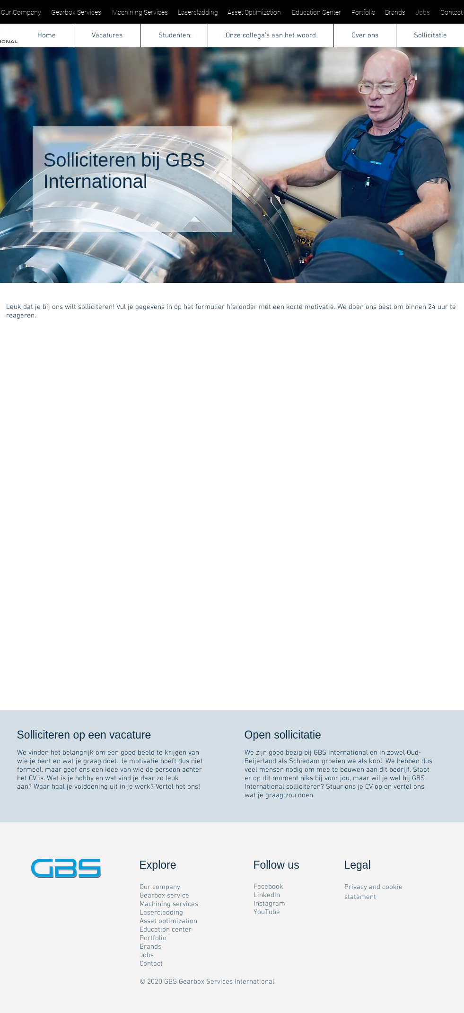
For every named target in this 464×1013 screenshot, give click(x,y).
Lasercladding (161, 912)
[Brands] (395, 12)
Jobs (147, 955)
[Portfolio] (363, 12)
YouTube (267, 912)
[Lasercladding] (198, 12)
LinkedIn (267, 895)
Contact (151, 964)
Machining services (169, 904)
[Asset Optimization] (254, 12)
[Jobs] (422, 12)
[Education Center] (316, 12)
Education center (166, 929)
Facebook (268, 886)
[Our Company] (21, 12)
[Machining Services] (140, 12)
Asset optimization (168, 921)
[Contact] (451, 12)
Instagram (269, 903)
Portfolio (153, 938)
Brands (150, 947)
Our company (160, 887)
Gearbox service (164, 895)
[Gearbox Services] (76, 12)
